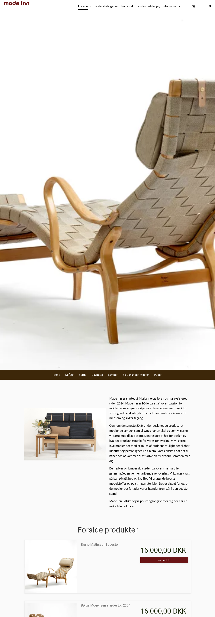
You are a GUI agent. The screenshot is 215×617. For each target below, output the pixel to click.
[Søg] (207, 6)
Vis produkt (164, 560)
